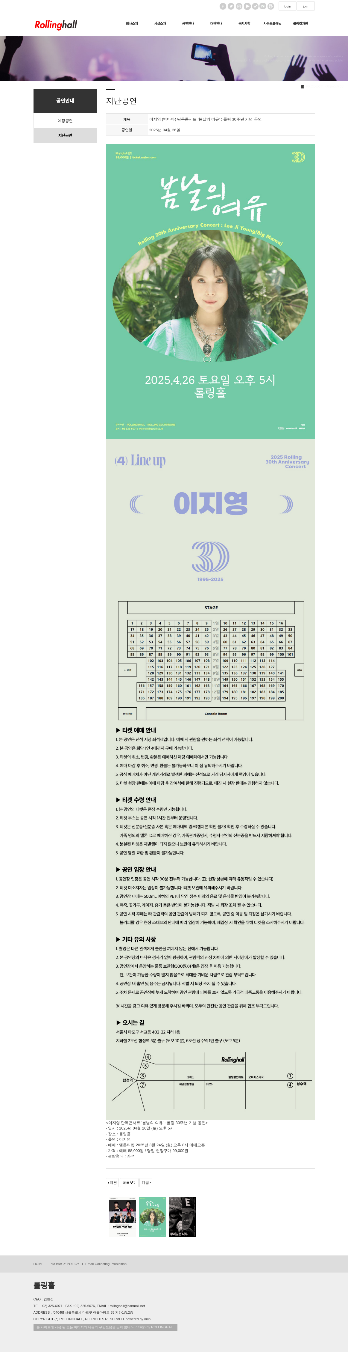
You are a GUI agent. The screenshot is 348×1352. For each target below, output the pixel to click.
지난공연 (65, 135)
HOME (39, 1264)
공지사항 (244, 23)
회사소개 (132, 23)
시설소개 (160, 23)
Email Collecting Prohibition (106, 1264)
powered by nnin (138, 1319)
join (306, 6)
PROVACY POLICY (64, 1264)
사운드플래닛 (272, 23)
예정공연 (65, 120)
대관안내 (216, 23)
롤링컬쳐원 (300, 23)
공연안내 (188, 23)
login (287, 6)
